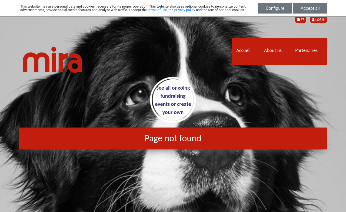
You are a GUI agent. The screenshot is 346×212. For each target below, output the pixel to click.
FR (301, 20)
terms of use (157, 10)
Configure (275, 8)
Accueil (243, 50)
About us (273, 50)
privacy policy (184, 10)
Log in (318, 20)
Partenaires (306, 50)
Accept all (310, 8)
